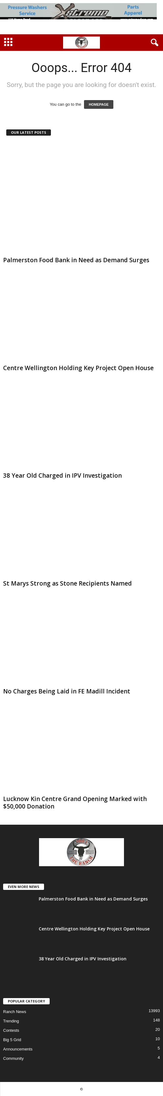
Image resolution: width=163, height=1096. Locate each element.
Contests (11, 1030)
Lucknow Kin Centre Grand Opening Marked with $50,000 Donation (75, 802)
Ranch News (14, 1011)
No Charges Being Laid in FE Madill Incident (66, 691)
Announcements (17, 1049)
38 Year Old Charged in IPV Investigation (62, 475)
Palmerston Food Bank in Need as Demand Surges (76, 260)
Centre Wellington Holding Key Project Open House (78, 368)
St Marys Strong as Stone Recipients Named (67, 583)
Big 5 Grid (12, 1039)
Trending (11, 1021)
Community (13, 1058)
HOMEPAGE (98, 104)
